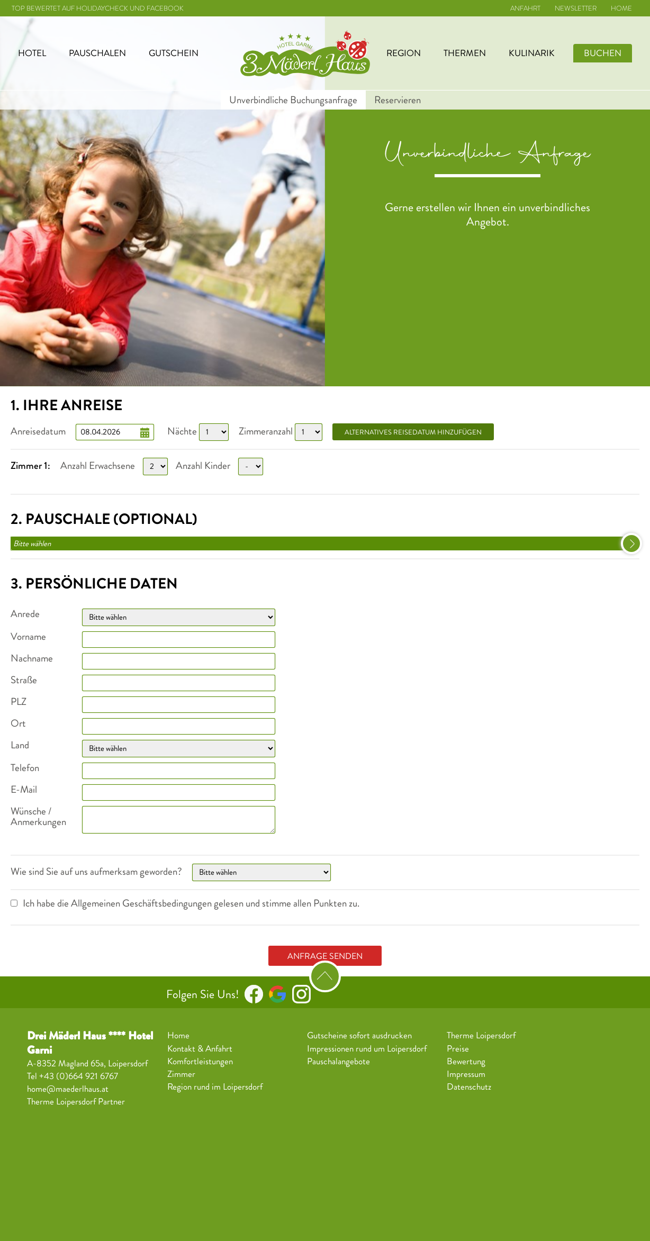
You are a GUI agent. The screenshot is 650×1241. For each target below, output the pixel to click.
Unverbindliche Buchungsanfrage (293, 100)
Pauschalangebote (338, 1061)
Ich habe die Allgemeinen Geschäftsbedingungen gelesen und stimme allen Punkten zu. (191, 903)
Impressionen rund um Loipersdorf (367, 1049)
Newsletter (576, 8)
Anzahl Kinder (203, 465)
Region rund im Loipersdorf (215, 1087)
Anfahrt (525, 8)
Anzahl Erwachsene (97, 465)
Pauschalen (97, 53)
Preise (458, 1049)
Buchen (602, 53)
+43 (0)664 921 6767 (78, 1076)
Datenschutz (469, 1087)
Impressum (466, 1074)
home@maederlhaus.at (68, 1088)
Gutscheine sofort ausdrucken (359, 1035)
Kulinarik (532, 53)
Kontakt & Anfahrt (199, 1049)
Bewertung (466, 1061)
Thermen (465, 53)
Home (621, 8)
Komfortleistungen (200, 1061)
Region (403, 53)
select (631, 543)
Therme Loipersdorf (481, 1035)
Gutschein (173, 53)
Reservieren (397, 100)
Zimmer (181, 1074)
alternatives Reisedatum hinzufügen (413, 432)
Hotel (32, 53)
